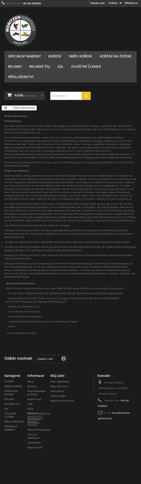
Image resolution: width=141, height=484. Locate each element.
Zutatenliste (34, 442)
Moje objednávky (60, 381)
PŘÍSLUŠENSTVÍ (20, 77)
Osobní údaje (57, 396)
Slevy (30, 381)
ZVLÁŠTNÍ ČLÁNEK (86, 66)
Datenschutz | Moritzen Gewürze (35, 421)
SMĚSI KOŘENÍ (80, 56)
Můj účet (57, 375)
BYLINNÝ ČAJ (39, 66)
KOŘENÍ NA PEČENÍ (115, 56)
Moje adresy (57, 391)
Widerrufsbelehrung (38, 413)
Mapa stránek (35, 447)
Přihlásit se (131, 3)
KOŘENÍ (54, 56)
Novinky (32, 386)
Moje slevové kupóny (62, 400)
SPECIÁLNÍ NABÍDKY (24, 56)
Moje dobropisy (59, 386)
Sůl (60, 66)
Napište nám (98, 3)
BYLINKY (15, 66)
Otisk (30, 408)
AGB (30, 404)
